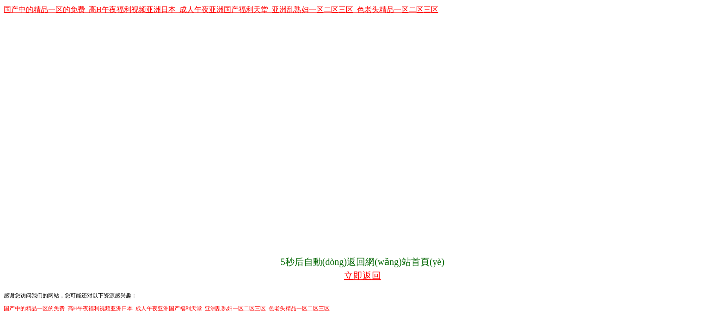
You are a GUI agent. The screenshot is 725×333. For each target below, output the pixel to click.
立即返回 (362, 276)
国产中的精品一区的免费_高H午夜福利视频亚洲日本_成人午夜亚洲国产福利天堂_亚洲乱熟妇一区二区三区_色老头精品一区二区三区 (221, 9)
